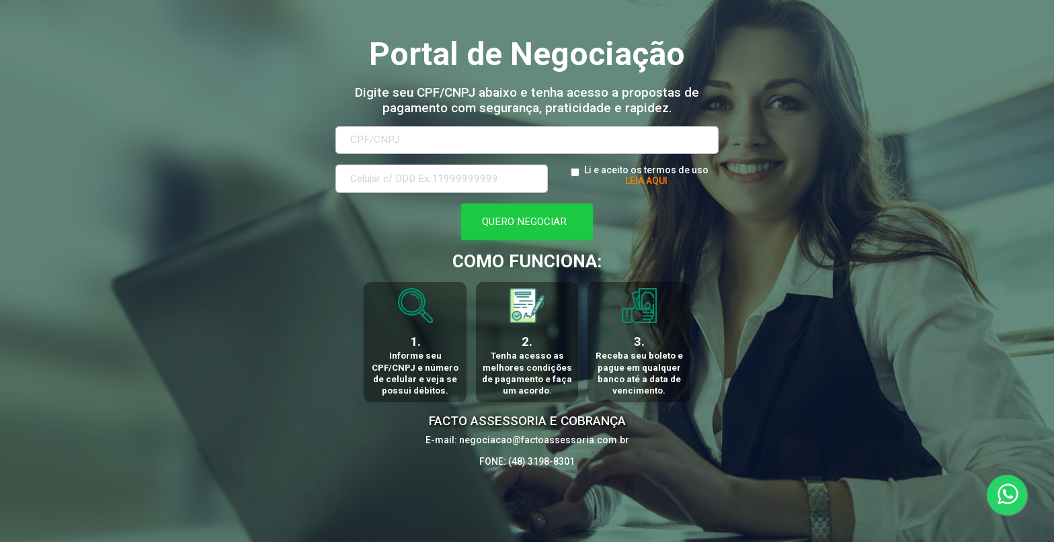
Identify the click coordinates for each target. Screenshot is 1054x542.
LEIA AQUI (646, 180)
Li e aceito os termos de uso (646, 170)
